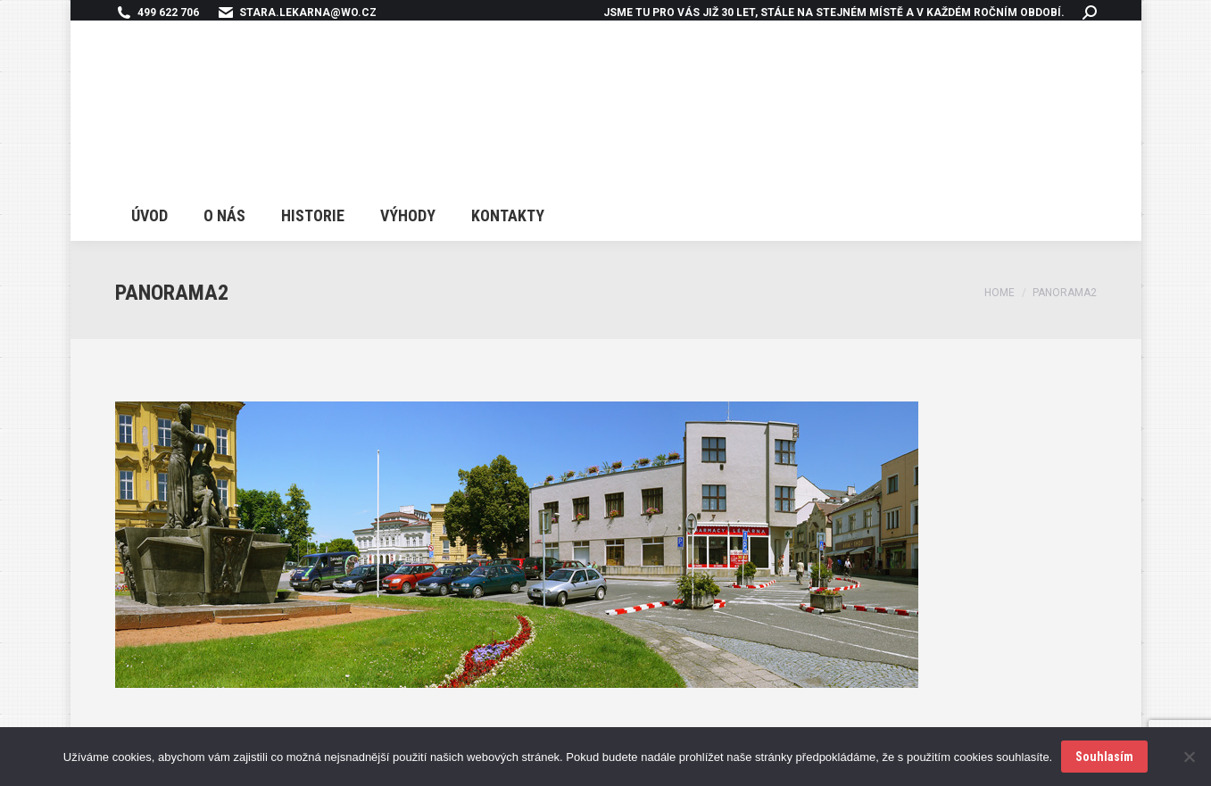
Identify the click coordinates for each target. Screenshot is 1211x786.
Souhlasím (1104, 756)
